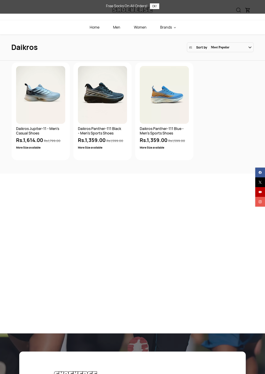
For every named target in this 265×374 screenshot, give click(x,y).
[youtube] (260, 192)
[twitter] (260, 182)
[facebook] (260, 172)
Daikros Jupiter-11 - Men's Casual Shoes (37, 131)
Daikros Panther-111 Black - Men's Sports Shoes (99, 131)
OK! (154, 6)
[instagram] (260, 202)
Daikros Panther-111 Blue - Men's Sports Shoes (162, 131)
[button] (220, 47)
